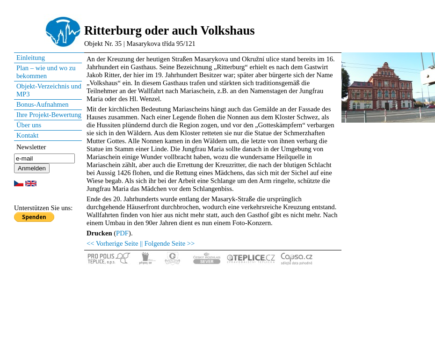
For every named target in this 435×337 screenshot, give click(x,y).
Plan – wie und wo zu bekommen (46, 72)
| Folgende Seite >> (168, 243)
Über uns (28, 125)
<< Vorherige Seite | (114, 243)
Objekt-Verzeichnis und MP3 (48, 90)
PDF (122, 233)
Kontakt (27, 135)
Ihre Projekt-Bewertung (48, 114)
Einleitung (30, 57)
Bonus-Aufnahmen (42, 104)
